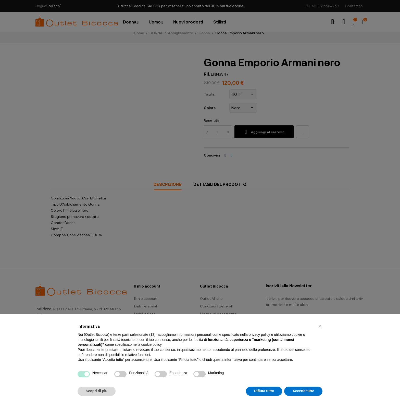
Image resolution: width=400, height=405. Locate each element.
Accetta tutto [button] (303, 391)
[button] (320, 326)
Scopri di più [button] (96, 391)
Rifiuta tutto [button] (264, 391)
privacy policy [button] (259, 334)
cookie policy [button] (151, 344)
